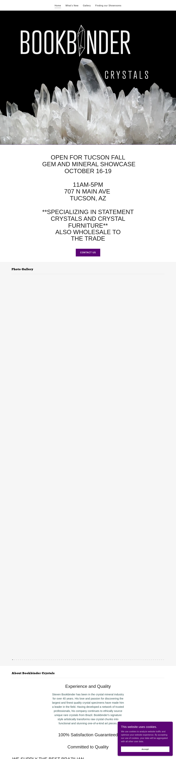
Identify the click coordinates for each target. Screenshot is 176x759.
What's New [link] (72, 5)
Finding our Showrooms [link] (108, 5)
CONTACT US (88, 252)
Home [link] (58, 5)
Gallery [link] (87, 5)
